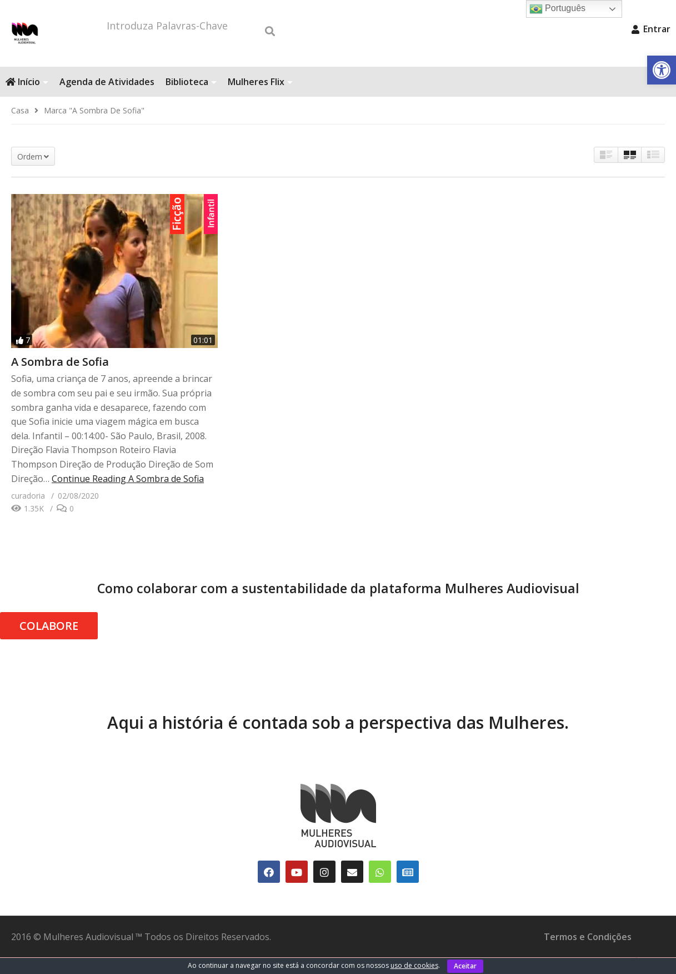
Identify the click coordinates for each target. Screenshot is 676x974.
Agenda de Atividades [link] (106, 98)
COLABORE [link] (48, 642)
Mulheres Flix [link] (260, 98)
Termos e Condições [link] (588, 953)
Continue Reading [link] (128, 495)
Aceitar (465, 966)
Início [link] (27, 98)
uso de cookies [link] (414, 965)
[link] (661, 70)
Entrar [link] (651, 29)
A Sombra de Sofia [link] (60, 378)
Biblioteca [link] (191, 98)
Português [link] (557, 9)
